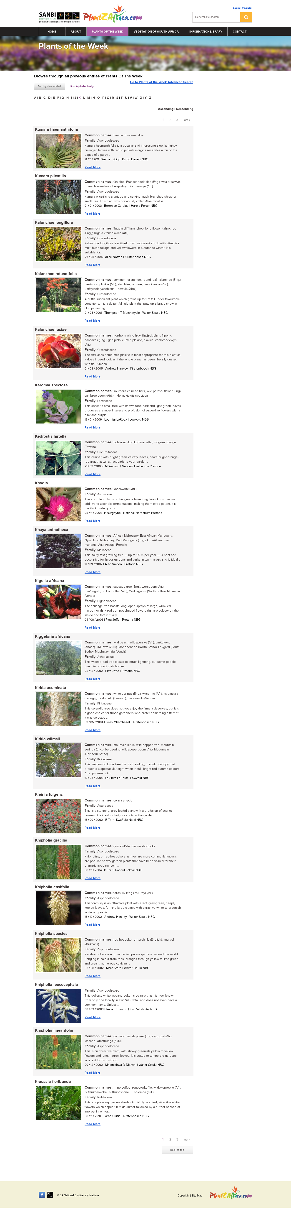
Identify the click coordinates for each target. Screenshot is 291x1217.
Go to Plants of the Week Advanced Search (161, 86)
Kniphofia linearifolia (53, 1039)
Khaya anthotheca (50, 533)
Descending (184, 109)
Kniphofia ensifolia (51, 894)
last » (187, 120)
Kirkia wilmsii (46, 745)
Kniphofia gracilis (50, 847)
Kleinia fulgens (48, 801)
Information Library (205, 31)
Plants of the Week (107, 31)
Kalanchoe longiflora (53, 223)
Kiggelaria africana (51, 641)
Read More (92, 167)
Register (247, 8)
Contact (240, 31)
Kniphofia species (50, 941)
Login (236, 8)
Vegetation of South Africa (156, 31)
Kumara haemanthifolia (55, 129)
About (76, 31)
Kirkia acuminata (49, 693)
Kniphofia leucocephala (55, 993)
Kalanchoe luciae (50, 331)
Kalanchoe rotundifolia (55, 275)
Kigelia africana (48, 585)
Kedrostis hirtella (50, 439)
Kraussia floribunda (52, 1091)
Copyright (183, 1195)
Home (52, 31)
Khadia (40, 486)
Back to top (177, 1160)
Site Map (197, 1195)
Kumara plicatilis (49, 176)
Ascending (165, 109)
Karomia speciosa (50, 387)
